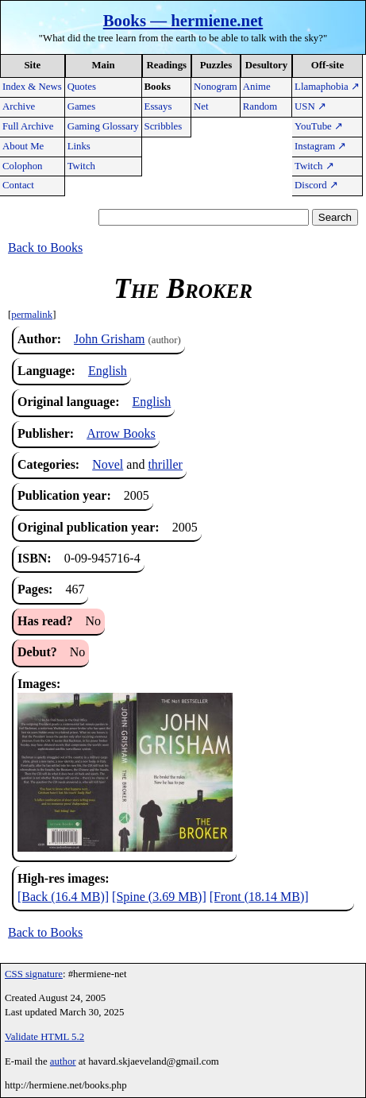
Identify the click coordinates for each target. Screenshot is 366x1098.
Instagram (320, 146)
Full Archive (27, 126)
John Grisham (109, 339)
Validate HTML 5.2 (44, 1036)
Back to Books (45, 247)
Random (260, 106)
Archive (18, 106)
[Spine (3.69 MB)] (159, 896)
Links (79, 146)
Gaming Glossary (103, 126)
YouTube (319, 126)
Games (81, 106)
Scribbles (163, 126)
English (107, 370)
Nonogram (215, 86)
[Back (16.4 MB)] (63, 896)
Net (201, 106)
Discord (316, 185)
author (63, 1061)
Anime (257, 86)
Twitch (81, 166)
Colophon (22, 166)
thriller (165, 464)
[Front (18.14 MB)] (259, 896)
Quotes (81, 86)
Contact (18, 185)
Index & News (32, 86)
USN (310, 106)
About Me (23, 146)
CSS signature (34, 974)
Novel (107, 464)
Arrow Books (121, 433)
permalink (31, 314)
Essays (158, 106)
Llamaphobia (327, 86)
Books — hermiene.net (183, 20)
